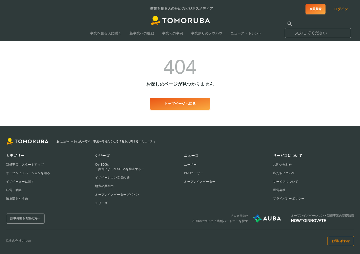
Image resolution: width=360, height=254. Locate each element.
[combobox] (318, 30)
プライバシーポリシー (288, 198)
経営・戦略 (14, 190)
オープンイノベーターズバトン (117, 194)
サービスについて (285, 181)
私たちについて (284, 173)
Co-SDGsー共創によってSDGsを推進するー (119, 167)
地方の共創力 (104, 186)
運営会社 (279, 190)
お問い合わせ (282, 164)
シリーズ (101, 203)
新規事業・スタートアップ (25, 164)
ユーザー (190, 164)
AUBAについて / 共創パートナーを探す (220, 221)
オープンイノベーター (200, 181)
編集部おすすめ (17, 198)
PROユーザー (194, 173)
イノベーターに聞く (20, 181)
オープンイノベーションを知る (28, 173)
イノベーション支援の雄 (112, 177)
